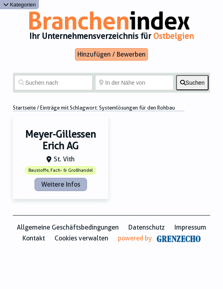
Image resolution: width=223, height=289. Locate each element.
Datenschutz (146, 227)
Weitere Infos (60, 184)
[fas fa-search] (192, 82)
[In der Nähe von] (134, 82)
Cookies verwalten (81, 238)
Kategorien (19, 5)
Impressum (190, 227)
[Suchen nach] (53, 82)
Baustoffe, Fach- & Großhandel (60, 170)
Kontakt (33, 238)
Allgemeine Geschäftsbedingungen (68, 227)
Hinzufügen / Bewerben (111, 54)
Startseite (24, 108)
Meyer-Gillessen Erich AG (60, 140)
